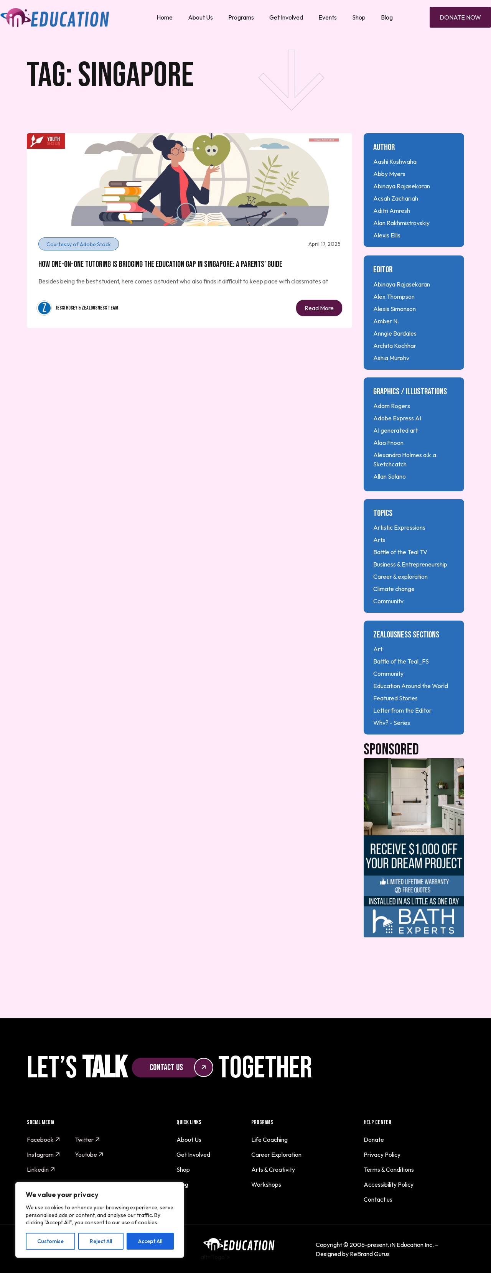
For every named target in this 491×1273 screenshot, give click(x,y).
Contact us (378, 1199)
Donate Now (460, 17)
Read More (319, 308)
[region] (99, 1220)
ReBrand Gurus (370, 1254)
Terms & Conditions (389, 1169)
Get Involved (286, 17)
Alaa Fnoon (388, 466)
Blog (387, 17)
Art (377, 673)
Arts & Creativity (273, 1169)
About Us (200, 17)
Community (388, 625)
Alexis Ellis (386, 235)
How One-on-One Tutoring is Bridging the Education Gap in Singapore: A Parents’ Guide (160, 264)
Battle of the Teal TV (400, 576)
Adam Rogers (391, 429)
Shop (359, 17)
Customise (50, 1241)
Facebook (43, 1139)
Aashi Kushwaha (395, 161)
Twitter (87, 1139)
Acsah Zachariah (395, 198)
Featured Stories (395, 722)
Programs (241, 17)
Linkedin (41, 1169)
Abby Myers (389, 174)
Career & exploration (400, 600)
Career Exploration (276, 1154)
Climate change (394, 612)
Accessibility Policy (389, 1184)
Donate (374, 1139)
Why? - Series (391, 747)
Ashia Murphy (391, 381)
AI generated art (395, 454)
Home (165, 17)
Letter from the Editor (402, 734)
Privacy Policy (382, 1154)
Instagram (43, 1154)
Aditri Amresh (391, 210)
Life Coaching (269, 1139)
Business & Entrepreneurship (410, 588)
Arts (379, 563)
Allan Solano (389, 500)
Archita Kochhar (394, 369)
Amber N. (386, 345)
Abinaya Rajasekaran (401, 186)
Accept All (150, 1241)
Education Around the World (410, 710)
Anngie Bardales (395, 357)
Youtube (89, 1154)
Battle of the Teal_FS (401, 685)
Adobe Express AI (397, 442)
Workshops (266, 1184)
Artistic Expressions (399, 551)
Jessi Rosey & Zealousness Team (87, 308)
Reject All (101, 1241)
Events (327, 17)
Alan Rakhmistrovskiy (401, 223)
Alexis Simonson (394, 332)
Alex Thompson (394, 320)
